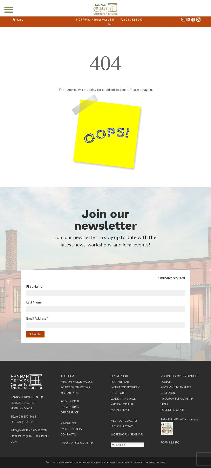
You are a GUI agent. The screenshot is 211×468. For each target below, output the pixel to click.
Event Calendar (72, 429)
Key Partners (70, 392)
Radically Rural (122, 404)
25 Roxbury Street (24, 402)
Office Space (70, 412)
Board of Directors (75, 387)
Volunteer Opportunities (179, 376)
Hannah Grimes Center (27, 397)
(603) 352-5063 (26, 416)
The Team (67, 376)
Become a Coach (123, 426)
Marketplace (120, 409)
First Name (34, 286)
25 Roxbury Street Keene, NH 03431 (96, 22)
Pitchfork (118, 392)
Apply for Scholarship (77, 442)
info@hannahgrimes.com (29, 430)
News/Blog (68, 423)
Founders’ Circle (173, 409)
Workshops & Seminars (127, 434)
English (118, 445)
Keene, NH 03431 (21, 408)
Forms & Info (170, 442)
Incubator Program (125, 387)
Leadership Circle (123, 398)
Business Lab (119, 376)
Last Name (33, 302)
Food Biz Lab (120, 381)
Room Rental (70, 401)
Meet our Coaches (124, 420)
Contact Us (69, 434)
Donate (166, 381)
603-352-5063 (133, 19)
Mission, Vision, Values (77, 381)
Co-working (70, 406)
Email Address (37, 318)
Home (19, 19)
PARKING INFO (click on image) (180, 419)
